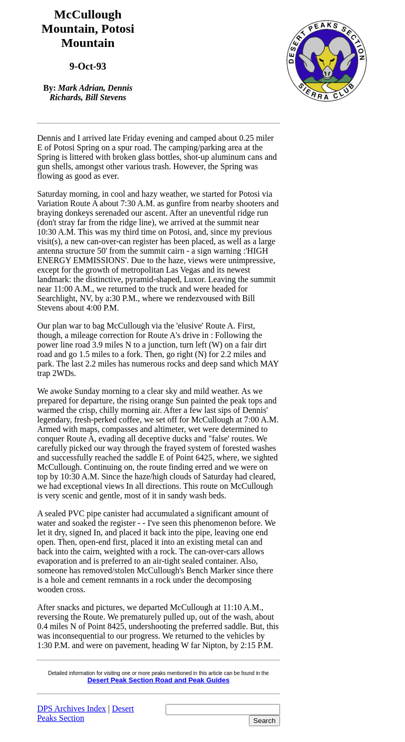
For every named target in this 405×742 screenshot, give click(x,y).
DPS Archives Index (71, 708)
